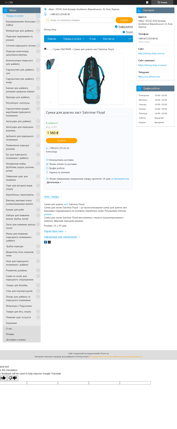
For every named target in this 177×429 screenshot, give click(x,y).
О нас (9, 328)
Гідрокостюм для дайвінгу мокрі (20, 80)
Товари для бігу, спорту (18, 311)
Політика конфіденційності (129, 356)
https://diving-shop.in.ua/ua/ (152, 65)
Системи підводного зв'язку (21, 45)
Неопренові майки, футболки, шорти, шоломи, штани (20, 167)
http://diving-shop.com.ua (151, 53)
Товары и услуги (14, 15)
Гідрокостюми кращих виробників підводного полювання (18, 112)
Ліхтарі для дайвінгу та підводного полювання (18, 298)
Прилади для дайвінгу (18, 97)
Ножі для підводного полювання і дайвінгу (17, 263)
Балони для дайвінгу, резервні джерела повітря (20, 89)
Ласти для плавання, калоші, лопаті (20, 226)
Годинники (11, 323)
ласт (66, 204)
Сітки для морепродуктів (19, 291)
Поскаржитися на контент (102, 356)
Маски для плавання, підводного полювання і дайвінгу (19, 237)
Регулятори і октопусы (18, 102)
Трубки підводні (14, 246)
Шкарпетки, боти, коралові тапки (20, 253)
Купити (62, 140)
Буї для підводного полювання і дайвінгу (17, 156)
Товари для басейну (17, 285)
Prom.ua (105, 353)
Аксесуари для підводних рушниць (19, 128)
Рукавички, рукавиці (16, 270)
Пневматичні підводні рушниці (17, 147)
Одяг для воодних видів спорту (19, 187)
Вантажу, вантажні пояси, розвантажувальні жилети (19, 202)
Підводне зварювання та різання (19, 38)
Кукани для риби (15, 209)
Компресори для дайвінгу (20, 30)
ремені (48, 214)
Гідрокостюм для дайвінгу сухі (20, 71)
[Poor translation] (12, 378)
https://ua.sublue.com (149, 76)
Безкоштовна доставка (61, 160)
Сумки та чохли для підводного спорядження (19, 278)
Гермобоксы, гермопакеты (20, 194)
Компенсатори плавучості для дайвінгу (19, 62)
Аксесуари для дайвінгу (18, 121)
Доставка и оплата (16, 339)
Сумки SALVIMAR (62, 49)
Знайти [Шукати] (124, 20)
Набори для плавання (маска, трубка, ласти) (17, 217)
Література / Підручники (19, 305)
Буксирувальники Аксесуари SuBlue (20, 23)
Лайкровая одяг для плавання (17, 178)
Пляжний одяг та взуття (18, 317)
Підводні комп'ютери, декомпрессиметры (17, 53)
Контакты (108, 38)
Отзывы (10, 334)
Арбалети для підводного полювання (20, 138)
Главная (52, 38)
